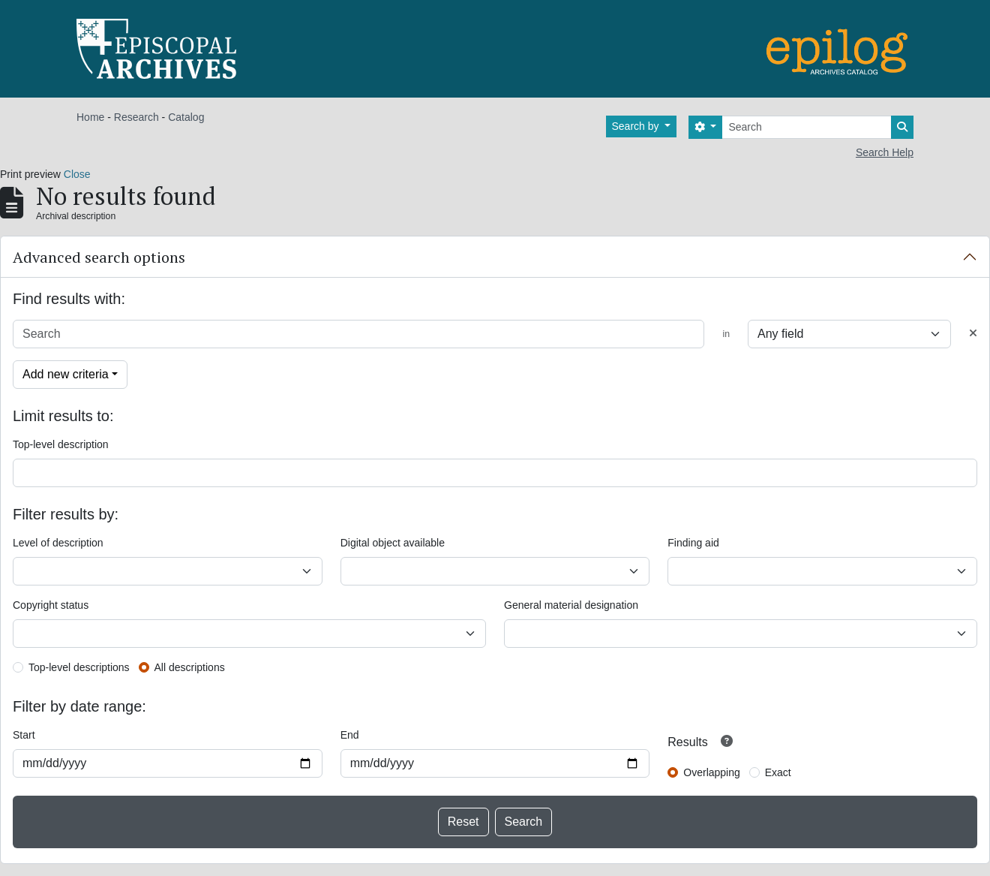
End (349, 735)
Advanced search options (99, 257)
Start (24, 735)
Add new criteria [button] (65, 374)
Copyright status (50, 605)
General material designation (571, 605)
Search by (637, 126)
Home (90, 117)
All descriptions (189, 667)
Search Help (885, 152)
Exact (778, 772)
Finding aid (693, 543)
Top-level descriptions (79, 667)
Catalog (186, 117)
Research (136, 117)
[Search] (807, 127)
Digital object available (392, 543)
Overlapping (711, 772)
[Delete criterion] (973, 334)
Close (77, 174)
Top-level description (61, 444)
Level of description (58, 543)
